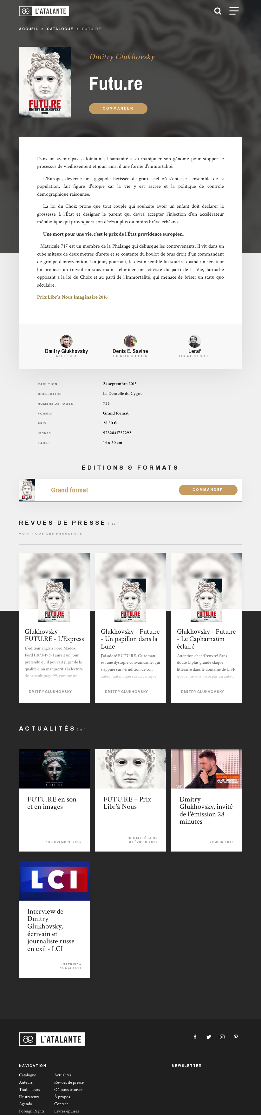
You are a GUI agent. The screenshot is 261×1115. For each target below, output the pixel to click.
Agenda (25, 1104)
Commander (118, 108)
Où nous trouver (68, 1090)
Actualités (62, 1075)
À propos (62, 1097)
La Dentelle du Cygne (122, 393)
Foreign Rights (31, 1111)
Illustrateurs (29, 1097)
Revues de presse (69, 1082)
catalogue (60, 29)
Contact (61, 1104)
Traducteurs (29, 1090)
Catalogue (27, 1075)
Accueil (28, 29)
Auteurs (26, 1082)
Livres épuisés (66, 1111)
